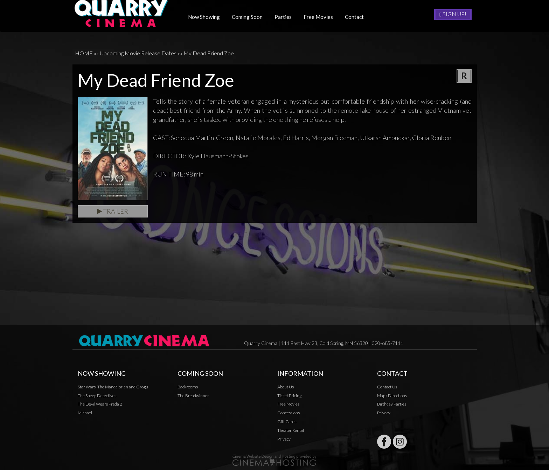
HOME (84, 53)
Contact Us (387, 386)
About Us (285, 386)
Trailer (112, 211)
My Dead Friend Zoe (208, 53)
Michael (85, 412)
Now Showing (206, 17)
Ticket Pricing (289, 395)
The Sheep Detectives (97, 395)
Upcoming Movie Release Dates (138, 53)
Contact (356, 17)
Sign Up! (452, 14)
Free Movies (320, 17)
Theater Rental (290, 430)
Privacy (284, 439)
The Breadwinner (193, 395)
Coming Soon (249, 17)
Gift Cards (286, 421)
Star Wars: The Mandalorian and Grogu (113, 386)
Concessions (288, 412)
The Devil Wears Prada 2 (100, 404)
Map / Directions (392, 395)
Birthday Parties (391, 404)
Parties (285, 17)
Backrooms (188, 386)
